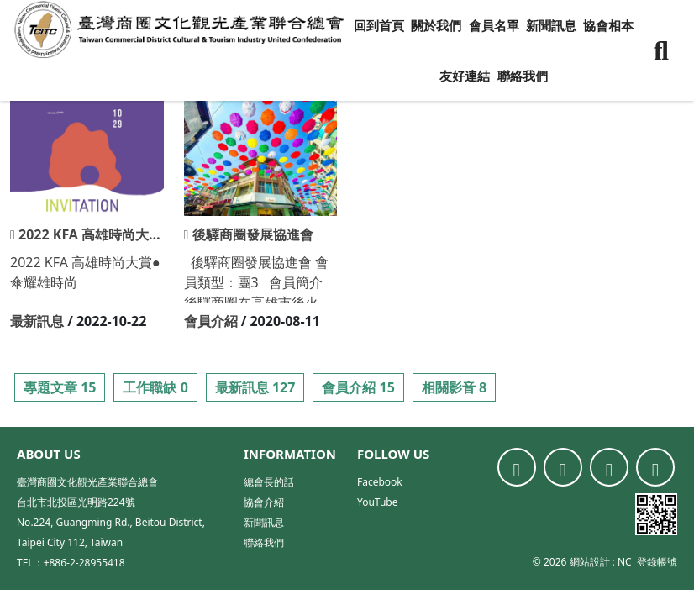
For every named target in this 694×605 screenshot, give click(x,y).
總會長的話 (269, 482)
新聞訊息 (551, 25)
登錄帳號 (657, 562)
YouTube (377, 502)
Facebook (379, 482)
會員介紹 (211, 321)
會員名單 (494, 25)
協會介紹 (264, 502)
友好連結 (464, 75)
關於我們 (436, 25)
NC (625, 562)
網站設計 (590, 562)
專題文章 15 (60, 387)
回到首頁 (379, 25)
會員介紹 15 (358, 387)
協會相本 (608, 25)
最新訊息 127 (255, 387)
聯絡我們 (522, 75)
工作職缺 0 (155, 387)
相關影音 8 (454, 387)
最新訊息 (37, 321)
